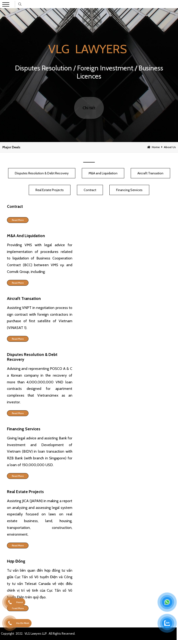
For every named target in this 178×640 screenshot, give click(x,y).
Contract (90, 190)
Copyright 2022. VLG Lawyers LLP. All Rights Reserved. (38, 633)
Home (156, 147)
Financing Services (129, 190)
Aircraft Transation (150, 173)
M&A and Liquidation (103, 173)
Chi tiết (89, 107)
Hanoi (19, 602)
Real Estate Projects (49, 190)
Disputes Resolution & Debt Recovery (42, 173)
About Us (170, 147)
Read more (18, 220)
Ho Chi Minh (22, 623)
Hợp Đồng (16, 561)
